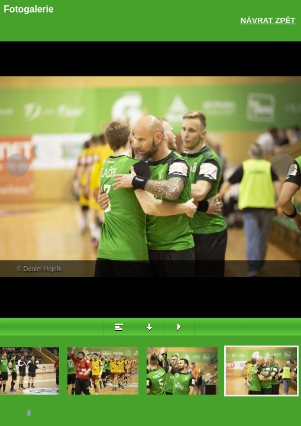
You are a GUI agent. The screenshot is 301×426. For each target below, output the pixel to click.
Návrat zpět (268, 20)
